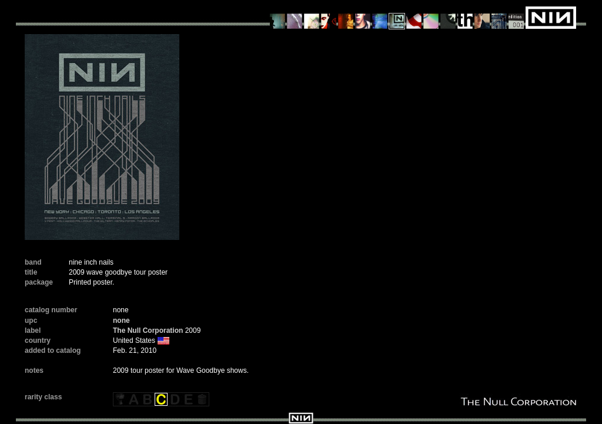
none (121, 320)
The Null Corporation (148, 330)
